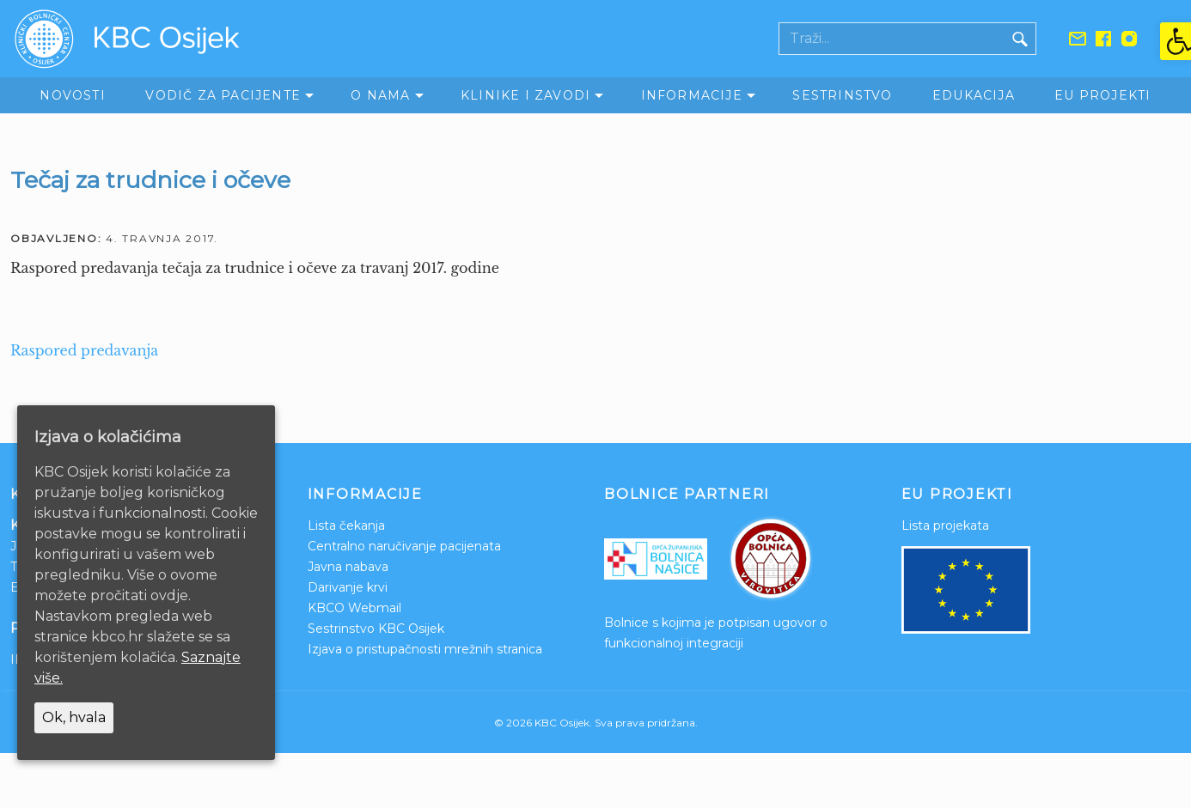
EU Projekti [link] (1102, 95)
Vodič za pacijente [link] (223, 95)
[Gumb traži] (1020, 38)
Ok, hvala (74, 717)
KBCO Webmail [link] (354, 608)
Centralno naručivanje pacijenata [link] (404, 546)
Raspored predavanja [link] (84, 350)
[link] (1175, 41)
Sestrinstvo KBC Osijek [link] (376, 628)
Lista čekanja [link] (346, 525)
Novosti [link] (72, 95)
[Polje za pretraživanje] (892, 38)
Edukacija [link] (973, 95)
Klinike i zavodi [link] (525, 95)
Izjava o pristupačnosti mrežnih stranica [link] (425, 649)
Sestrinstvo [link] (842, 95)
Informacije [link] (691, 95)
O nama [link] (380, 95)
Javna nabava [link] (348, 566)
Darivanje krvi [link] (348, 587)
